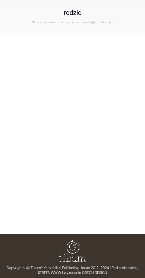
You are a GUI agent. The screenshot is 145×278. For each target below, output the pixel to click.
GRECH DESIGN (94, 272)
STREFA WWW (49, 272)
